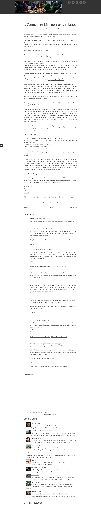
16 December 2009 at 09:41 (43, 249)
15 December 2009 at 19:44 (43, 218)
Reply (32, 224)
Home (51, 207)
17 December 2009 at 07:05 (59, 337)
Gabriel (32, 229)
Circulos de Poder (36, 492)
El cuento (27, 34)
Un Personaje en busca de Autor (40, 266)
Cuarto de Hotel (36, 438)
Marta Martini (35, 445)
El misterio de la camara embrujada (42, 431)
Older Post (73, 207)
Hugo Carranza (42, 197)
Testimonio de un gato (38, 423)
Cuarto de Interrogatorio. (39, 467)
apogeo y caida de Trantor (56, 80)
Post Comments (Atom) (39, 412)
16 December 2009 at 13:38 (41, 320)
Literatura (71, 197)
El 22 (31, 320)
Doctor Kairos (35, 482)
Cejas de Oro (35, 475)
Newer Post (27, 207)
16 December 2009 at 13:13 (58, 266)
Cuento (66, 197)
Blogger (54, 414)
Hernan (32, 249)
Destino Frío (35, 460)
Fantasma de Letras (32, 453)
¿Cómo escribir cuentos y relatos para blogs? (50, 27)
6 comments (54, 197)
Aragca (62, 197)
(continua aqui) (28, 186)
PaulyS (32, 218)
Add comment (30, 374)
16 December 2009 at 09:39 (43, 229)
